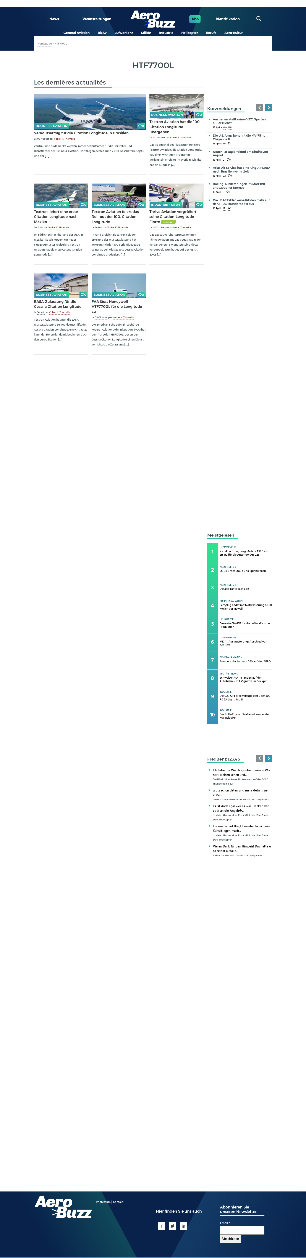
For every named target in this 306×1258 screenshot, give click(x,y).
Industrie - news (166, 205)
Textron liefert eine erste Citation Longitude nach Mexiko (56, 216)
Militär (146, 33)
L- (224, 160)
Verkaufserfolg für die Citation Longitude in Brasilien (81, 133)
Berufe (211, 33)
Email (225, 1223)
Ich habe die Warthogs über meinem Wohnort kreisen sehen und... (242, 773)
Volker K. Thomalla (64, 139)
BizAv (102, 33)
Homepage (44, 43)
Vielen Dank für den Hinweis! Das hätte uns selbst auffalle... (242, 849)
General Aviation (76, 33)
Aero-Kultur (233, 33)
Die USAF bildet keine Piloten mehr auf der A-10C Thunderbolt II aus (241, 202)
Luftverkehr (124, 33)
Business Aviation (51, 126)
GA (224, 176)
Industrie (166, 33)
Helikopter (189, 33)
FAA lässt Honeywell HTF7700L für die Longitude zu (117, 306)
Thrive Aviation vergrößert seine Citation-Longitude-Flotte (172, 216)
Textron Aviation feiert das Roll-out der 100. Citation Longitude (115, 216)
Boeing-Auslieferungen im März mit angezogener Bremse (239, 185)
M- (224, 127)
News (54, 19)
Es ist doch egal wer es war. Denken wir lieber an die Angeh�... (242, 809)
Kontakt (118, 1202)
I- (223, 192)
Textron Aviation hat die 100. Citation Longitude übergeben (175, 127)
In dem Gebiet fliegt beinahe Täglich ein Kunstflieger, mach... (241, 829)
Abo (195, 19)
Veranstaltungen (97, 19)
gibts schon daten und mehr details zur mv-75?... (242, 793)
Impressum (103, 1202)
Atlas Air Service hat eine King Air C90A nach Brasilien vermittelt (241, 169)
